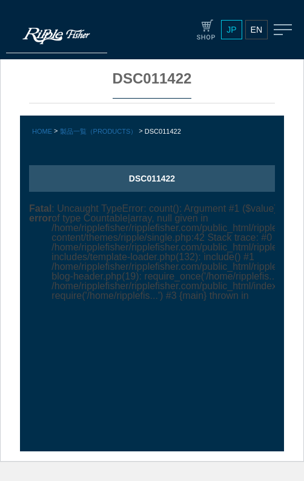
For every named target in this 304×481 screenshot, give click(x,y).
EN (256, 29)
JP (231, 29)
